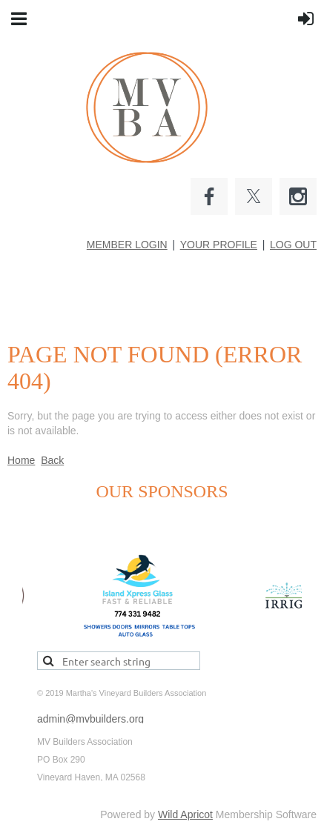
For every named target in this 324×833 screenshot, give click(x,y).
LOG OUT (293, 244)
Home (21, 460)
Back (52, 460)
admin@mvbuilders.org (90, 719)
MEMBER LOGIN (127, 244)
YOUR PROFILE (218, 244)
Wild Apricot (185, 814)
